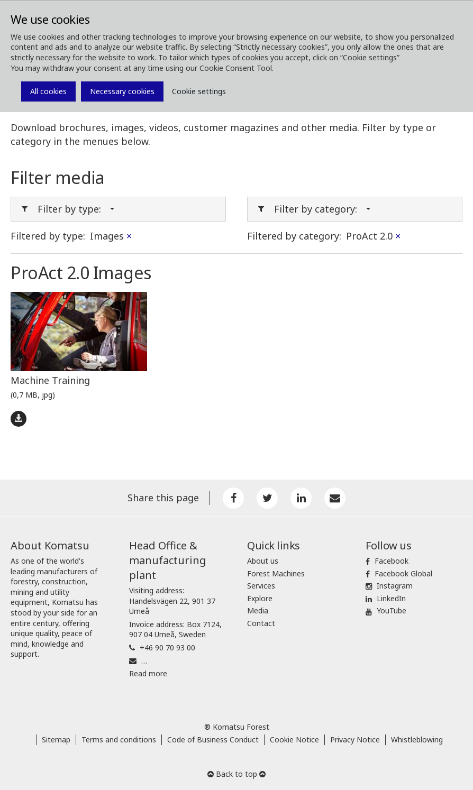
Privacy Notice (355, 739)
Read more (148, 673)
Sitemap (56, 739)
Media (257, 610)
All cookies (48, 91)
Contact (261, 623)
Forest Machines (276, 573)
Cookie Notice (294, 739)
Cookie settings (199, 91)
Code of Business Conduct (213, 739)
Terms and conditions (118, 739)
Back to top (236, 774)
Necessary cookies (122, 91)
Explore (259, 598)
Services (261, 586)
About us (262, 561)
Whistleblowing (417, 739)
